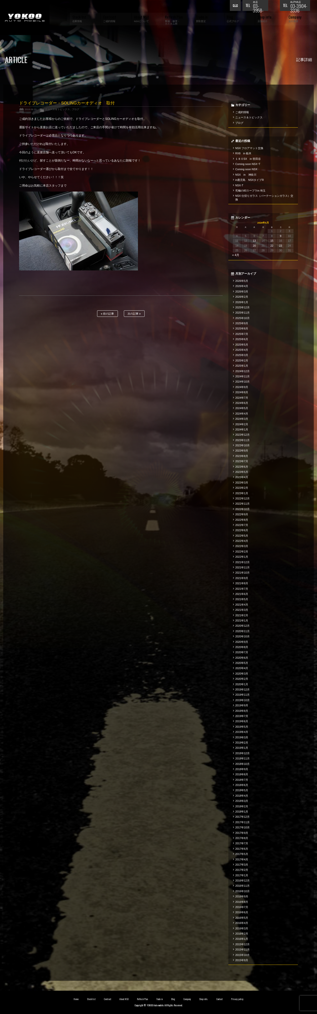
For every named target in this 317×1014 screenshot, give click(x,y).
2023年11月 (242, 440)
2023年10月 (242, 445)
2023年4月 (241, 477)
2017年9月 (241, 832)
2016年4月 (241, 922)
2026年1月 (241, 302)
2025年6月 (241, 339)
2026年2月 (241, 296)
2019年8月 (241, 710)
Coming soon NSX (246, 169)
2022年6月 (241, 530)
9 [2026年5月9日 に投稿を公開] (280, 235)
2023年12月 (242, 434)
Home (76, 999)
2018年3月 (241, 800)
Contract (107, 999)
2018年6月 (241, 785)
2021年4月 (241, 604)
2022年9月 (241, 514)
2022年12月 (242, 498)
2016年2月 (241, 933)
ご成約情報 (242, 112)
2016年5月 (241, 917)
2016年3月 (241, 928)
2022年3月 (241, 546)
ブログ (75, 109)
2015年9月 (241, 960)
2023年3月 (241, 482)
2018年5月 (241, 790)
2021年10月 (242, 572)
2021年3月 (241, 609)
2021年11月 (242, 567)
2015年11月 (242, 949)
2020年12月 (242, 625)
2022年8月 (241, 519)
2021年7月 (241, 588)
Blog (173, 999)
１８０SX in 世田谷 (248, 158)
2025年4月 (241, 349)
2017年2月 (241, 869)
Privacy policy (237, 999)
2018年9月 (241, 769)
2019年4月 (241, 731)
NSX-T (239, 185)
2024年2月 (241, 424)
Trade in (159, 999)
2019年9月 (241, 705)
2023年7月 (241, 461)
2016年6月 (241, 912)
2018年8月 (241, 774)
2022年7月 (241, 524)
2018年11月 (242, 758)
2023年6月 (241, 466)
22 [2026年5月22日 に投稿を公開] (271, 245)
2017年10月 (242, 827)
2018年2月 (241, 806)
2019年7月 (241, 716)
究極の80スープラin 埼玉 (250, 190)
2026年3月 (241, 291)
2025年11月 (242, 312)
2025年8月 (241, 328)
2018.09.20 (30, 109)
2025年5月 (241, 344)
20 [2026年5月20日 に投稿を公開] (254, 245)
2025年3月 (241, 355)
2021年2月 (241, 615)
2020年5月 (241, 662)
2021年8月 (241, 583)
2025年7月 (241, 333)
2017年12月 (242, 816)
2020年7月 (241, 652)
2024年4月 (241, 413)
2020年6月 (241, 657)
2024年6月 (241, 402)
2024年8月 (241, 392)
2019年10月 (242, 700)
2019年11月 (242, 694)
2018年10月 (242, 763)
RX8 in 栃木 (243, 153)
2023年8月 (241, 456)
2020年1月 (241, 684)
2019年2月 (241, 742)
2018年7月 (241, 779)
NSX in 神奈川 (245, 174)
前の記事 (107, 313)
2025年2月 (241, 360)
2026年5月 (241, 280)
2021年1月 (241, 620)
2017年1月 (241, 875)
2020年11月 (242, 631)
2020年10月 (242, 636)
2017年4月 (241, 859)
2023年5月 (241, 471)
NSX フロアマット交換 (249, 148)
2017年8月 (241, 838)
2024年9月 (241, 387)
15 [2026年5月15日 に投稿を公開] (271, 240)
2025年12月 (242, 307)
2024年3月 (241, 418)
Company (187, 999)
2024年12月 (242, 371)
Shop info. (203, 999)
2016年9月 (241, 896)
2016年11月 (242, 885)
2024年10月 (242, 381)
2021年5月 (241, 599)
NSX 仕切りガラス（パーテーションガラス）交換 (264, 197)
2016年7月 (241, 907)
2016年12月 (242, 880)
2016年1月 (241, 938)
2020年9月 (241, 641)
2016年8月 (241, 901)
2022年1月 (241, 556)
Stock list (91, 999)
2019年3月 (241, 737)
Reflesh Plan (142, 999)
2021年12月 (242, 562)
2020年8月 (241, 647)
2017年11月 (242, 822)
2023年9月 (241, 450)
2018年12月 (242, 753)
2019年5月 (241, 726)
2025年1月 (241, 365)
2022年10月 (242, 509)
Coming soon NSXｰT (247, 164)
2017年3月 (241, 864)
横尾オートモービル (25, 17)
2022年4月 (241, 540)
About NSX (124, 999)
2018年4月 (241, 795)
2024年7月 (241, 397)
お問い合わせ (236, 6)
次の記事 (134, 313)
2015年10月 (242, 954)
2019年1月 (241, 747)
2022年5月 (241, 535)
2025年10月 (242, 318)
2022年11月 (242, 503)
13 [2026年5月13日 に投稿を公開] (254, 240)
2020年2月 (241, 678)
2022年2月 (241, 551)
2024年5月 (241, 408)
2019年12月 (242, 689)
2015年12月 (242, 944)
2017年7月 (241, 843)
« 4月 (235, 255)
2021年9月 (241, 578)
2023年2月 (241, 487)
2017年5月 (241, 853)
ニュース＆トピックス (57, 109)
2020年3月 (241, 673)
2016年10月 (242, 891)
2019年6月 (241, 721)
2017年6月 (241, 848)
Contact (219, 999)
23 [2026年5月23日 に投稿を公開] (280, 245)
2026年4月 (241, 286)
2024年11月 (242, 376)
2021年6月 (241, 593)
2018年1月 (241, 811)
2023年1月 (241, 493)
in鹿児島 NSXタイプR (249, 179)
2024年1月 (241, 429)
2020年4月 (241, 668)
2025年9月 (241, 323)
